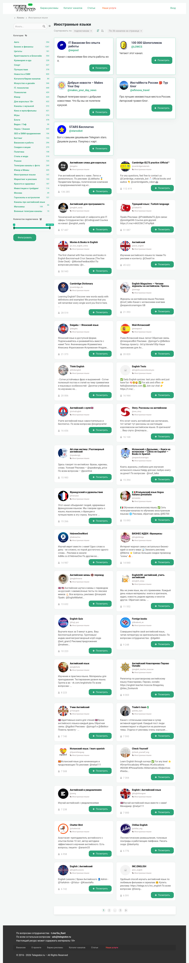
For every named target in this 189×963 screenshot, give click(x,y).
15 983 (64, 478)
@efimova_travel (140, 90)
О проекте (36, 942)
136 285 (65, 192)
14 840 (127, 563)
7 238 (64, 813)
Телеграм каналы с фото (32, 165)
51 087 (127, 230)
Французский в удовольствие (86, 493)
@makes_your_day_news (81, 90)
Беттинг (32, 138)
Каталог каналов (72, 8)
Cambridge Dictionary (81, 284)
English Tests (139, 367)
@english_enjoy (138, 582)
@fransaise (74, 496)
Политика (32, 151)
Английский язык (79, 664)
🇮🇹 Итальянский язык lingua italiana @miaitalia (148, 494)
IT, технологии (32, 87)
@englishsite (75, 668)
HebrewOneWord (79, 534)
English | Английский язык (146, 791)
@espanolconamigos (140, 458)
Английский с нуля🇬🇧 (81, 408)
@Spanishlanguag (77, 753)
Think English (77, 367)
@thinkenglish (75, 371)
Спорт (32, 65)
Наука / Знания (32, 128)
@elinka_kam (137, 711)
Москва (32, 192)
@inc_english (137, 871)
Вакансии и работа (32, 142)
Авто (32, 42)
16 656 (64, 431)
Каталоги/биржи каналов (32, 78)
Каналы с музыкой (32, 106)
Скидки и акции (32, 147)
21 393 (127, 312)
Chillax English (140, 825)
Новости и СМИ (32, 74)
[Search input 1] (27, 26)
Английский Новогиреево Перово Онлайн (150, 665)
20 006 (64, 396)
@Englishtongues (139, 794)
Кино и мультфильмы (32, 110)
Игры (32, 115)
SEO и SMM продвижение (32, 133)
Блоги (32, 119)
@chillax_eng (137, 829)
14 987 (64, 563)
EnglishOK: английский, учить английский (148, 576)
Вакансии (21, 942)
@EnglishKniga (138, 538)
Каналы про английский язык (32, 202)
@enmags (136, 290)
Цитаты (32, 51)
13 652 (64, 604)
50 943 (64, 272)
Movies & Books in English (84, 243)
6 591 (126, 896)
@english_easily (76, 208)
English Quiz (76, 619)
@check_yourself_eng (140, 753)
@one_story (136, 412)
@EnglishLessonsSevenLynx (143, 371)
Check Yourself (140, 749)
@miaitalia (136, 499)
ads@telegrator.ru (61, 931)
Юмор (32, 97)
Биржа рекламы (49, 8)
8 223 (64, 693)
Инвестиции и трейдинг (32, 188)
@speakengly (75, 456)
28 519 (64, 313)
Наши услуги (109, 8)
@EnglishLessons (77, 871)
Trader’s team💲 (140, 708)
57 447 (64, 230)
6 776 (126, 851)
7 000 (126, 813)
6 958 (64, 854)
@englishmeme (76, 579)
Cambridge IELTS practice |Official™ (151, 163)
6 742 (64, 889)
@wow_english (138, 246)
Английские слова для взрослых (88, 163)
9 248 (126, 645)
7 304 (126, 778)
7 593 (126, 737)
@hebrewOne (75, 538)
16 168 (127, 437)
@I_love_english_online (79, 246)
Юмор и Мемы (32, 170)
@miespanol (137, 329)
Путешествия (32, 69)
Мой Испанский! (141, 326)
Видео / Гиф (32, 124)
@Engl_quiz (74, 623)
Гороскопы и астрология (32, 197)
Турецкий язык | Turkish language (150, 205)
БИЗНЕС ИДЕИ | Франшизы (147, 534)
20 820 (127, 354)
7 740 (64, 737)
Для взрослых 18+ (32, 101)
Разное (32, 160)
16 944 (127, 396)
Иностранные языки (32, 174)
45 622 (127, 265)
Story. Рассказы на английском (149, 408)
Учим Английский (79, 708)
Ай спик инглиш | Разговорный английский (87, 451)
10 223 (64, 651)
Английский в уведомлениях (86, 791)
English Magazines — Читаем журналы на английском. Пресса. (150, 285)
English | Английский (81, 867)
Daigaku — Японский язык (84, 326)
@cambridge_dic (76, 288)
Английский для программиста (87, 205)
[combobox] (83, 31)
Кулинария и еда (32, 60)
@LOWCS (136, 47)
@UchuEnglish (75, 412)
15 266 (64, 522)
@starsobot (76, 131)
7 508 (64, 772)
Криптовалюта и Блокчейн (32, 55)
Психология (32, 92)
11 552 (127, 607)
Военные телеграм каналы (32, 211)
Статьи (91, 8)
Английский (138, 243)
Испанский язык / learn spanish (87, 749)
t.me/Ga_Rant (58, 927)
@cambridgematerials (140, 167)
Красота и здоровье (32, 183)
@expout (73, 50)
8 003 (126, 695)
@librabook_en (138, 623)
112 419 (127, 189)
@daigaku (74, 329)
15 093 (127, 521)
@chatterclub (75, 829)
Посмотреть (99, 68)
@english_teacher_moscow (143, 670)
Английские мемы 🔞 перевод (87, 575)
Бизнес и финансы (32, 46)
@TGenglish (74, 711)
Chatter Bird (76, 825)
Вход (173, 8)
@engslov (74, 167)
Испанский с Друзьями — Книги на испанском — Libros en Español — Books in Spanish (151, 452)
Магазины (29, 206)
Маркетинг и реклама (32, 179)
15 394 (127, 480)
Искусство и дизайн (32, 83)
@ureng (73, 794)
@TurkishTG (137, 208)
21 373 (64, 354)
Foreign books (139, 619)
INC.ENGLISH (139, 867)
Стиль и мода (32, 156)
